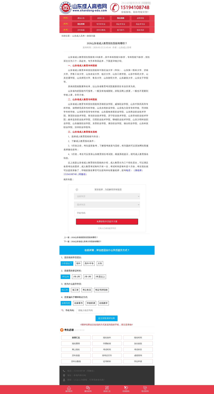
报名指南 (120, 18)
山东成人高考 (78, 36)
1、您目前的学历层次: (71, 257)
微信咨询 (87, 389)
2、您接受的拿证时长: (71, 271)
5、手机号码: (67, 310)
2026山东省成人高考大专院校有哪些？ (86, 241)
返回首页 (68, 389)
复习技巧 (120, 30)
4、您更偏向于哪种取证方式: (74, 297)
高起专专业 (120, 24)
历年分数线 (100, 30)
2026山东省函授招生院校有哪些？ (84, 237)
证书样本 (107, 361)
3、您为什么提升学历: (71, 284)
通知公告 (81, 18)
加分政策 (138, 343)
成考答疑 (140, 18)
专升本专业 (100, 24)
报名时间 (138, 337)
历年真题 (81, 30)
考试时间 (107, 349)
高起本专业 (140, 24)
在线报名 (126, 389)
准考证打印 (107, 355)
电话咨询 (145, 389)
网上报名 (76, 349)
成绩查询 (138, 355)
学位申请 (138, 361)
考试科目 (138, 349)
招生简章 (81, 24)
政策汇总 (100, 18)
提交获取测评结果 (106, 318)
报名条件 (107, 337)
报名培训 (140, 30)
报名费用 (76, 343)
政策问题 (91, 36)
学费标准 (107, 343)
